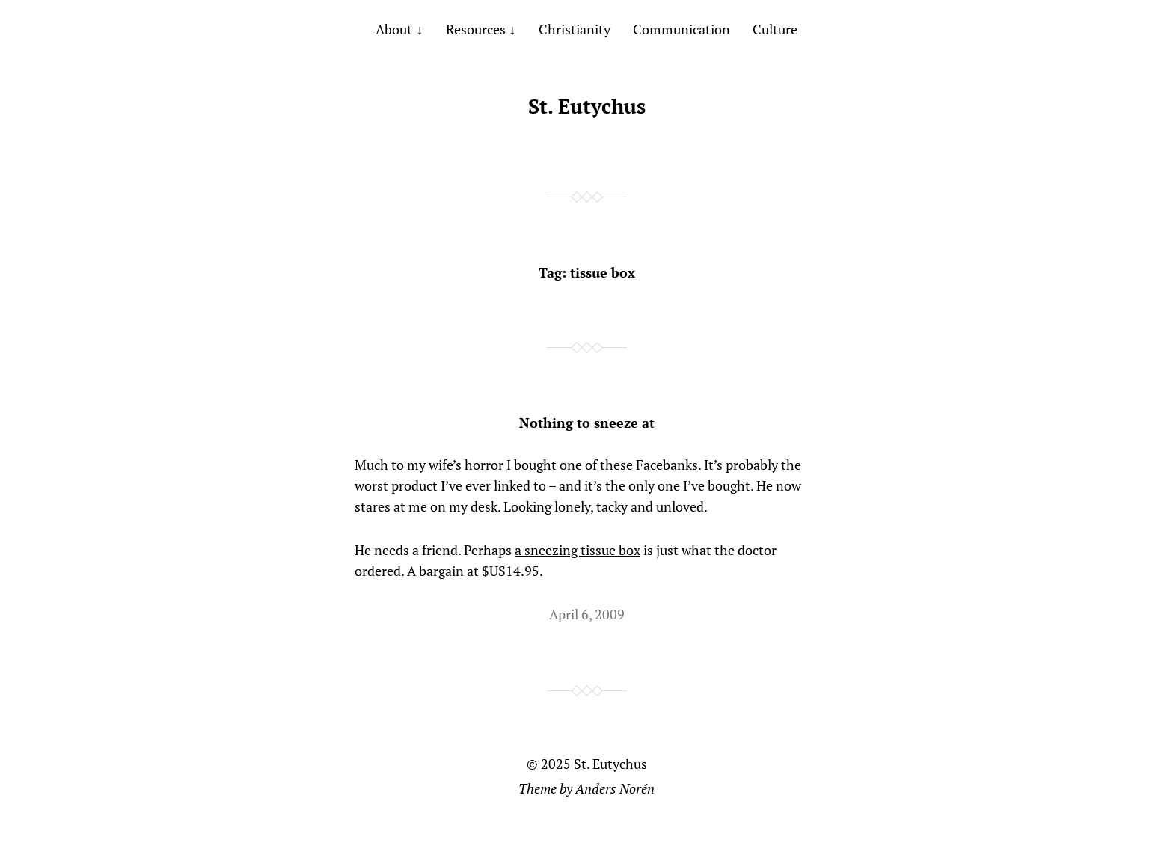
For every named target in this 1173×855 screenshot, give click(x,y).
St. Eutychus (587, 106)
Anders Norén (615, 788)
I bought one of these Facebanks (602, 465)
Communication (681, 29)
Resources (476, 29)
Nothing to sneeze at (587, 423)
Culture (775, 29)
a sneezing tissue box (577, 550)
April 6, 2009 (587, 614)
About (394, 29)
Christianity (574, 29)
